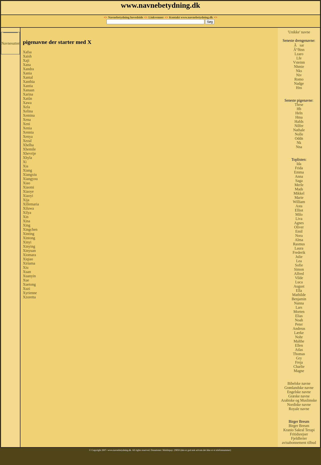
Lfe (299, 58)
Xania (27, 73)
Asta (298, 206)
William (299, 202)
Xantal (28, 77)
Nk (299, 143)
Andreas (299, 328)
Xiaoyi (28, 196)
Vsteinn (299, 62)
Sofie (299, 265)
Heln (298, 113)
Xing (26, 225)
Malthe (299, 341)
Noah (299, 320)
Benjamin (299, 299)
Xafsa (27, 52)
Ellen (299, 345)
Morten (298, 312)
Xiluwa (28, 208)
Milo (298, 214)
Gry (299, 358)
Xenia (27, 128)
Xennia (28, 132)
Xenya (28, 136)
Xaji (26, 60)
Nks (299, 71)
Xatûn (27, 98)
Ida (299, 164)
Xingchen (30, 229)
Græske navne (299, 396)
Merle (298, 185)
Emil (298, 231)
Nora (299, 236)
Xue (26, 280)
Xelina (28, 111)
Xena (27, 120)
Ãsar (299, 45)
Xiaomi (28, 187)
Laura (298, 248)
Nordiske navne (299, 405)
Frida (299, 168)
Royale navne (299, 409)
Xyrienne (30, 293)
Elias (299, 316)
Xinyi (27, 242)
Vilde (299, 278)
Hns (299, 88)
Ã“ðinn (298, 50)
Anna (299, 176)
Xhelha (28, 145)
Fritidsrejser (299, 434)
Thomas (299, 354)
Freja (299, 362)
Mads (299, 189)
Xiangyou (30, 179)
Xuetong (29, 284)
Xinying (29, 246)
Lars (299, 307)
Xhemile (29, 149)
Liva (298, 219)
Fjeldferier (299, 438)
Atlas (299, 350)
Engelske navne (299, 392)
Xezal (27, 141)
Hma (298, 117)
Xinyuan (29, 251)
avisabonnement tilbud (299, 443)
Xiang (27, 170)
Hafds (298, 121)
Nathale (299, 130)
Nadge (299, 83)
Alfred (299, 274)
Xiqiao (28, 259)
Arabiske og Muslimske (299, 400)
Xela (26, 107)
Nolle (299, 134)
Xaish (27, 56)
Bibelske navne (298, 383)
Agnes (299, 223)
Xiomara (29, 255)
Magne (299, 371)
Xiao (26, 183)
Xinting (28, 234)
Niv (299, 75)
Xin (25, 217)
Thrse (299, 105)
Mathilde (299, 295)
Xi (25, 162)
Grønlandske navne (298, 388)
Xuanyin (29, 276)
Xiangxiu (30, 175)
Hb (299, 109)
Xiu (25, 267)
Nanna (299, 303)
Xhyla (27, 158)
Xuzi (26, 289)
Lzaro (298, 54)
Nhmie (299, 67)
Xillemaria (31, 204)
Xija (26, 200)
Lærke (299, 333)
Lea (299, 261)
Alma (299, 240)
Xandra (28, 69)
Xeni (26, 124)
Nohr (299, 337)
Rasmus (299, 244)
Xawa (27, 103)
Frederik (299, 252)
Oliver (299, 227)
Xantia (28, 86)
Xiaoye (28, 191)
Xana (27, 65)
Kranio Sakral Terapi (299, 430)
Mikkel (299, 193)
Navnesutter (10, 43)
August (299, 286)
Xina (26, 221)
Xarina (28, 94)
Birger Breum (299, 426)
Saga (298, 181)
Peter (299, 324)
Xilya (27, 213)
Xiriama (29, 263)
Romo (298, 79)
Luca (299, 282)
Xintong (29, 238)
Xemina (29, 115)
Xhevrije (29, 153)
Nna (299, 147)
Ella (299, 290)
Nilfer (298, 126)
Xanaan (28, 90)
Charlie (298, 367)
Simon (299, 269)
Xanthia (29, 82)
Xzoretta (29, 297)
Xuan (27, 272)
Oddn (299, 138)
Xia (25, 166)
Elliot (299, 210)
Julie (298, 257)
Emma (299, 172)
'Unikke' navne (299, 32)
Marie (298, 198)
